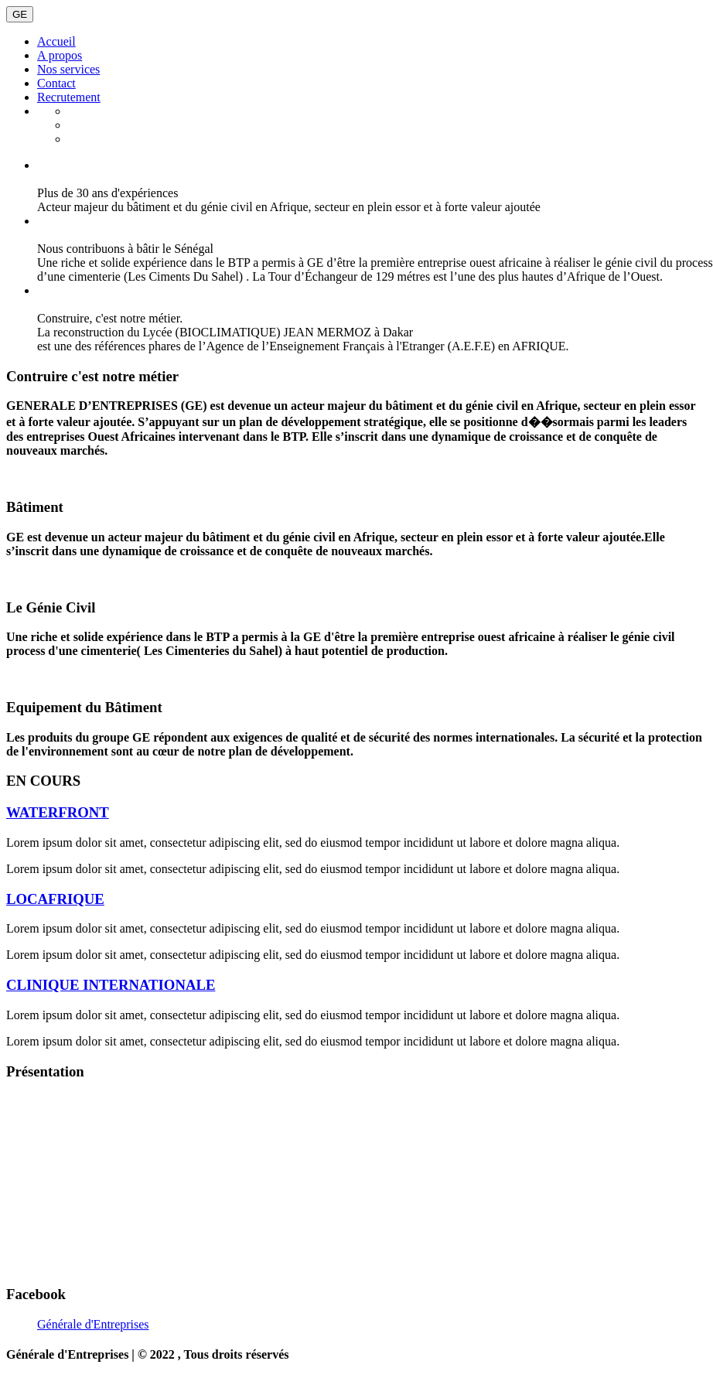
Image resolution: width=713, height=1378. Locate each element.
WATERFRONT (57, 812)
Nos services (68, 69)
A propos (59, 55)
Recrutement (69, 97)
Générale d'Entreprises (93, 1324)
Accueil (56, 41)
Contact (56, 83)
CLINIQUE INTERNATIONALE (110, 985)
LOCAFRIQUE (55, 899)
